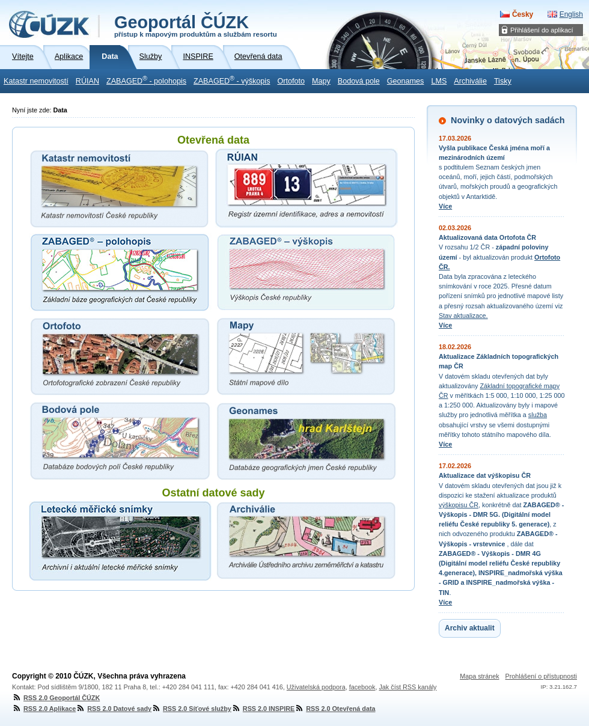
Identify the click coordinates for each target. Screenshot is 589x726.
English (571, 14)
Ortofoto (291, 81)
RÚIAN (87, 81)
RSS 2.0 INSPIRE (262, 708)
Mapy (321, 81)
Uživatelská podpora (316, 687)
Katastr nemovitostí (36, 81)
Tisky (502, 81)
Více (445, 206)
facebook (362, 687)
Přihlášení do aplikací (541, 30)
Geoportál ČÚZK (195, 25)
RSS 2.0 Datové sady (113, 708)
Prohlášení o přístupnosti (541, 676)
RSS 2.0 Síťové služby (191, 708)
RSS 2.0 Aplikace (44, 708)
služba (537, 414)
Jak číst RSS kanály (407, 687)
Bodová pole (359, 81)
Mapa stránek (479, 676)
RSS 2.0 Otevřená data (334, 708)
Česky (522, 14)
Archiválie (470, 81)
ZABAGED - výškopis (232, 80)
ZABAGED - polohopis (146, 80)
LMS (439, 81)
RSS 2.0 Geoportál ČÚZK (56, 697)
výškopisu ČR (458, 504)
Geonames (405, 81)
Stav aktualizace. (463, 315)
